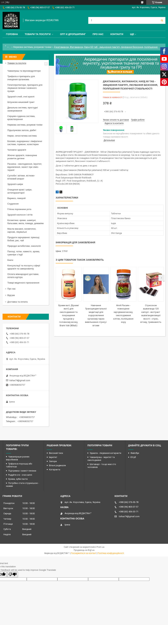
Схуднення (13, 203)
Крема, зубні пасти (18, 479)
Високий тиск (56, 453)
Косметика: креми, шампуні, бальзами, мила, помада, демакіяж (25, 222)
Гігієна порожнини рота (19, 209)
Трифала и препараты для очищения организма (21, 78)
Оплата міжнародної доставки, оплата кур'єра (23, 276)
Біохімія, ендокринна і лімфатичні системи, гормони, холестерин (24, 143)
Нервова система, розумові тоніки (32, 47)
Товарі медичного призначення (23, 282)
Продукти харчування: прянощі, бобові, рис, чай (23, 239)
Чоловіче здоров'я (16, 150)
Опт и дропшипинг (73, 34)
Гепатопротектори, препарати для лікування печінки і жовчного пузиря (24, 88)
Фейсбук (134, 453)
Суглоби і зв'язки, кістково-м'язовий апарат (21, 177)
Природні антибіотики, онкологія (24, 246)
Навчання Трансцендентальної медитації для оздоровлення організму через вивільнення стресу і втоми (96, 315)
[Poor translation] (12, 574)
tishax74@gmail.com (19, 380)
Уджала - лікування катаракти (105, 453)
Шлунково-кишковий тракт (20, 102)
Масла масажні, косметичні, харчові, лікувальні (21, 230)
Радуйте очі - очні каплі (20, 475)
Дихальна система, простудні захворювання (22, 109)
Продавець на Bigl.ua (84, 550)
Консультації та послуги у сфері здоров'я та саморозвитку (23, 267)
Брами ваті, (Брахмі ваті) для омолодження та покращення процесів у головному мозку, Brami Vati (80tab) (68, 315)
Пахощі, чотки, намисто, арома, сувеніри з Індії (23, 253)
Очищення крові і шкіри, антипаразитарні (19, 191)
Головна (12, 34)
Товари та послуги (38, 34)
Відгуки (11, 295)
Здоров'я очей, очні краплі (20, 96)
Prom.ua (100, 547)
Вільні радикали (57, 465)
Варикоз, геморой (16, 198)
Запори (53, 461)
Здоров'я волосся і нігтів (20, 214)
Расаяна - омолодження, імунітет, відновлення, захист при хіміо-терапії (24, 167)
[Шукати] (162, 20)
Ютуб (133, 457)
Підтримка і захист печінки (22, 470)
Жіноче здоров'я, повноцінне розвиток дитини (22, 157)
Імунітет (53, 457)
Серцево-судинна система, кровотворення (21, 118)
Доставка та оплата (17, 301)
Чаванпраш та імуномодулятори (24, 71)
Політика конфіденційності (111, 553)
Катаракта (54, 469)
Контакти (116, 34)
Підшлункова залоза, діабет (21, 130)
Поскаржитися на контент (83, 553)
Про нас (98, 34)
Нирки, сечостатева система (22, 135)
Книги (10, 260)
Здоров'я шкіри (15, 184)
